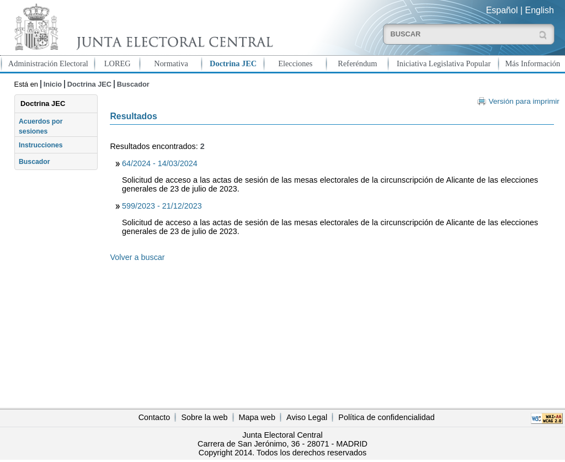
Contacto (154, 417)
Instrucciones (41, 145)
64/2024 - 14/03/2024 (160, 163)
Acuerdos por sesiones (41, 126)
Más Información (533, 63)
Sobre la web (204, 417)
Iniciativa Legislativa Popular (444, 63)
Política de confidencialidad (386, 417)
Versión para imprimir (523, 101)
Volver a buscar (137, 257)
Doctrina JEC (233, 63)
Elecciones (295, 63)
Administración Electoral (48, 63)
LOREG (117, 63)
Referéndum (357, 63)
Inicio (53, 84)
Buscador (133, 84)
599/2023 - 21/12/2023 (162, 205)
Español (502, 10)
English (539, 10)
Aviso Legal (306, 417)
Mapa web (257, 417)
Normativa (171, 63)
